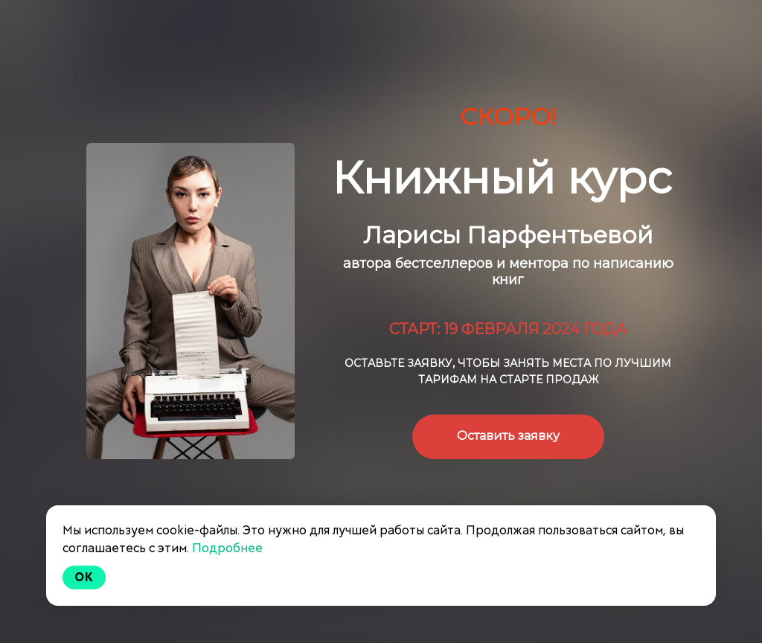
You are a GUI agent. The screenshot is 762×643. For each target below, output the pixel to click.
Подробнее (227, 548)
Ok (84, 577)
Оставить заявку (508, 436)
